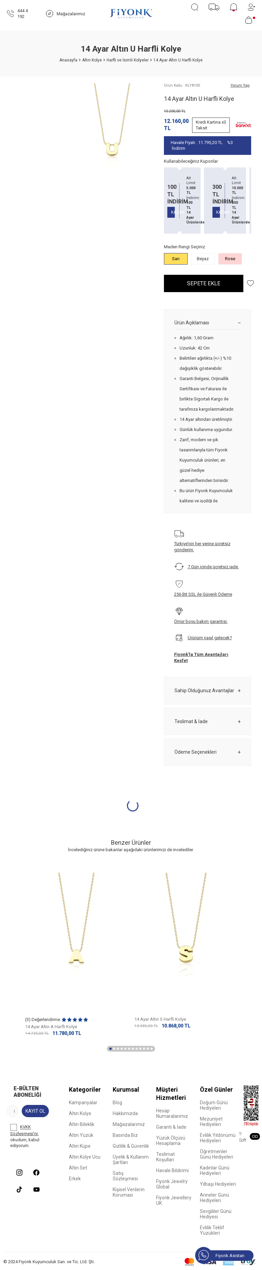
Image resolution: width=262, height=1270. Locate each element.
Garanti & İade (171, 1127)
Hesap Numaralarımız (172, 1113)
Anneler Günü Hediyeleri (214, 1197)
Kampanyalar (83, 1102)
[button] (110, 1049)
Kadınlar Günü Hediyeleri (214, 1170)
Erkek (75, 1178)
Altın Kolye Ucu (84, 1157)
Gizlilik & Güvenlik (131, 1146)
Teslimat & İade (207, 721)
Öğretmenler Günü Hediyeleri (216, 1154)
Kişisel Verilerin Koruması (129, 1192)
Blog (117, 1102)
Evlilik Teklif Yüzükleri (212, 1230)
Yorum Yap (239, 85)
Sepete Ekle (203, 283)
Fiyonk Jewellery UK (173, 1200)
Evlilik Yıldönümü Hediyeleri (218, 1137)
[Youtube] (36, 1189)
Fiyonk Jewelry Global (172, 1184)
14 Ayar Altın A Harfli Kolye (51, 1026)
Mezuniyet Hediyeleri (211, 1121)
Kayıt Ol (35, 1111)
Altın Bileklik (81, 1124)
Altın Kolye (92, 60)
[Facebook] (36, 1172)
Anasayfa (68, 60)
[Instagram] (19, 1172)
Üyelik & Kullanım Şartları (131, 1159)
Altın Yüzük (81, 1135)
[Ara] (194, 7)
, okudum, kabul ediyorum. (24, 1136)
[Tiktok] (19, 1189)
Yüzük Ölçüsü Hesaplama (170, 1140)
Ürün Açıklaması (207, 322)
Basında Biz (125, 1135)
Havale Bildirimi (172, 1170)
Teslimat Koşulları (165, 1156)
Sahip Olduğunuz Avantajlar (207, 690)
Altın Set (78, 1167)
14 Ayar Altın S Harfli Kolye (160, 1019)
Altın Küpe (80, 1146)
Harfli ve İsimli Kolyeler (128, 60)
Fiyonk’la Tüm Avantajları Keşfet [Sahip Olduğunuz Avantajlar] (201, 657)
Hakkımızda (125, 1113)
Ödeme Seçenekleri (207, 752)
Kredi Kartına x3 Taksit (211, 125)
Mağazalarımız (129, 1124)
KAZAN (178, 212)
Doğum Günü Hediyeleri (214, 1105)
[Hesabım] (251, 7)
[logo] (131, 13)
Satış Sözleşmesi (125, 1175)
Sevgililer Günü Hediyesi (215, 1214)
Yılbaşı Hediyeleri (218, 1184)
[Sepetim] (250, 20)
